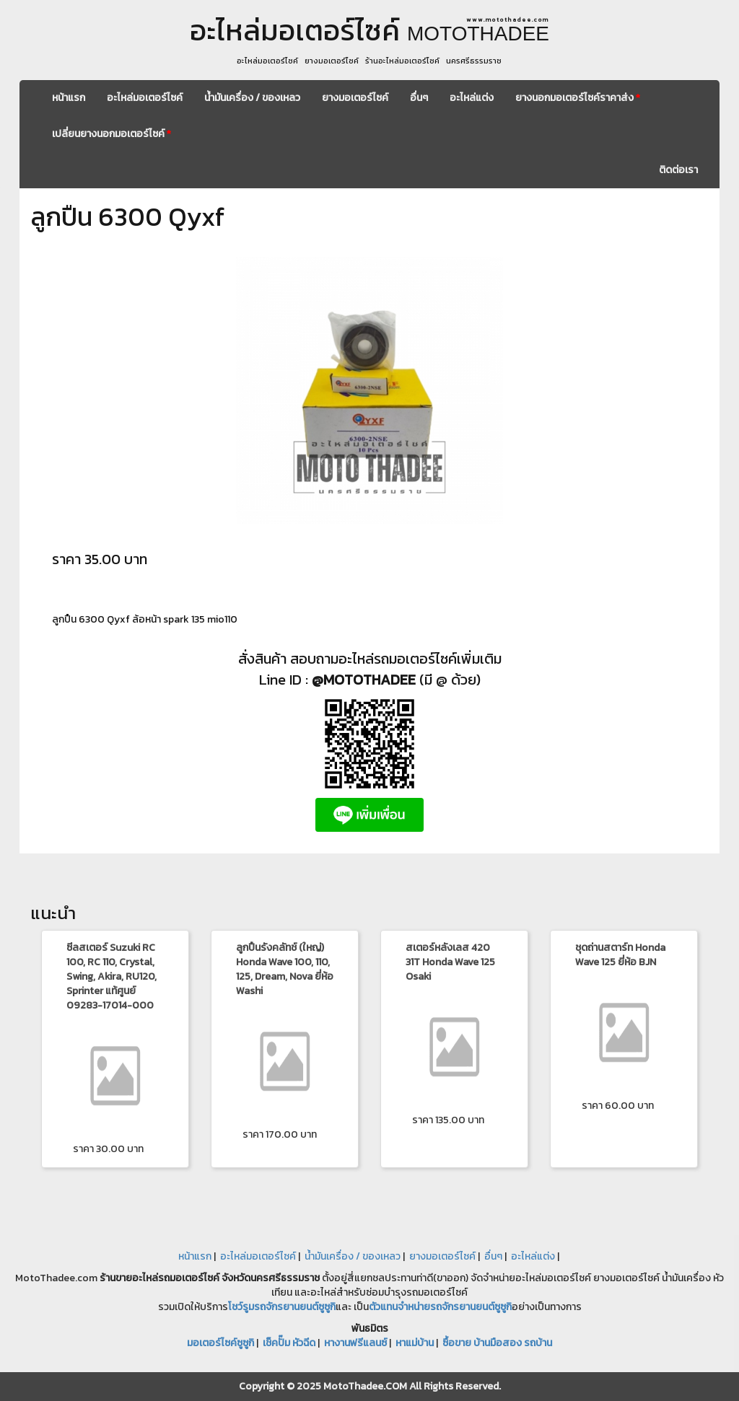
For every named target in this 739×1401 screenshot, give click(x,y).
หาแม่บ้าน (414, 1343)
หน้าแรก (68, 97)
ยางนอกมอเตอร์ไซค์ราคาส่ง (577, 97)
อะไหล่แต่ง (472, 97)
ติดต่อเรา (678, 169)
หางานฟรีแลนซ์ (355, 1343)
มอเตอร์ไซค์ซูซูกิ (220, 1343)
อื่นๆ (419, 97)
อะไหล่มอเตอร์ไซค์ (145, 97)
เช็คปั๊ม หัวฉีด (289, 1343)
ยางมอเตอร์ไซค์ (355, 97)
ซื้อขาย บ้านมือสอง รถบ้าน (497, 1343)
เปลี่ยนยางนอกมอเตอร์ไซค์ (111, 133)
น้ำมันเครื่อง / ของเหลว (252, 97)
